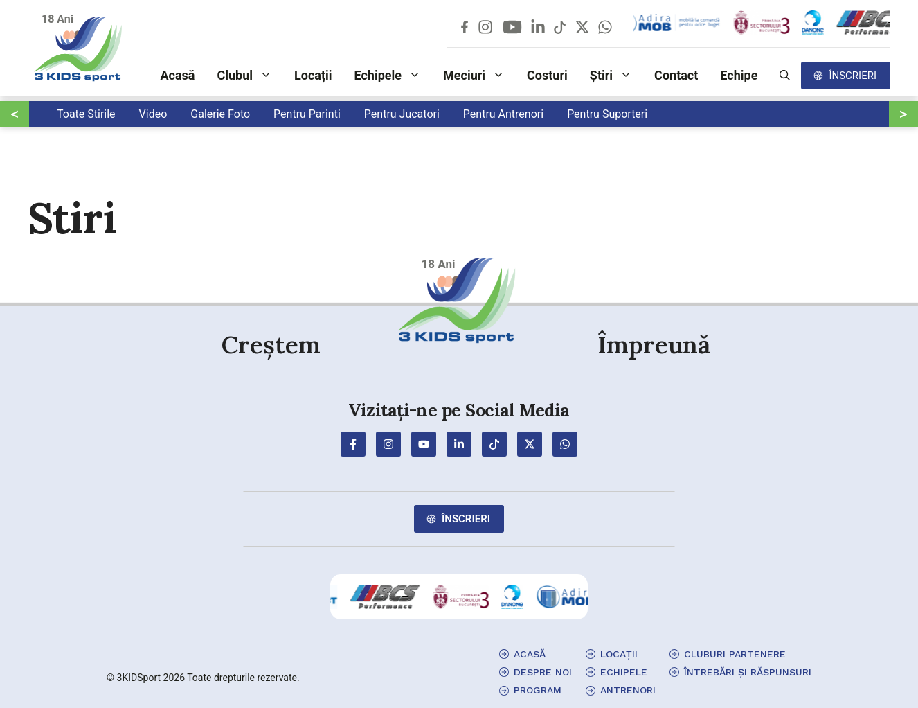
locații (619, 654)
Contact (676, 75)
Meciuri (479, 75)
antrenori (628, 690)
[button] (784, 75)
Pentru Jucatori (402, 114)
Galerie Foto (220, 114)
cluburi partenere (735, 654)
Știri (616, 75)
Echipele (393, 75)
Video (153, 114)
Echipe (738, 75)
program (537, 690)
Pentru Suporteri (607, 114)
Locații (313, 75)
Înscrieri (852, 75)
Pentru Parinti (307, 114)
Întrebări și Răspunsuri (747, 672)
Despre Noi (543, 672)
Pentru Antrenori (503, 114)
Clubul (250, 75)
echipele (623, 672)
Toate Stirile (86, 114)
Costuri (547, 75)
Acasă (177, 75)
